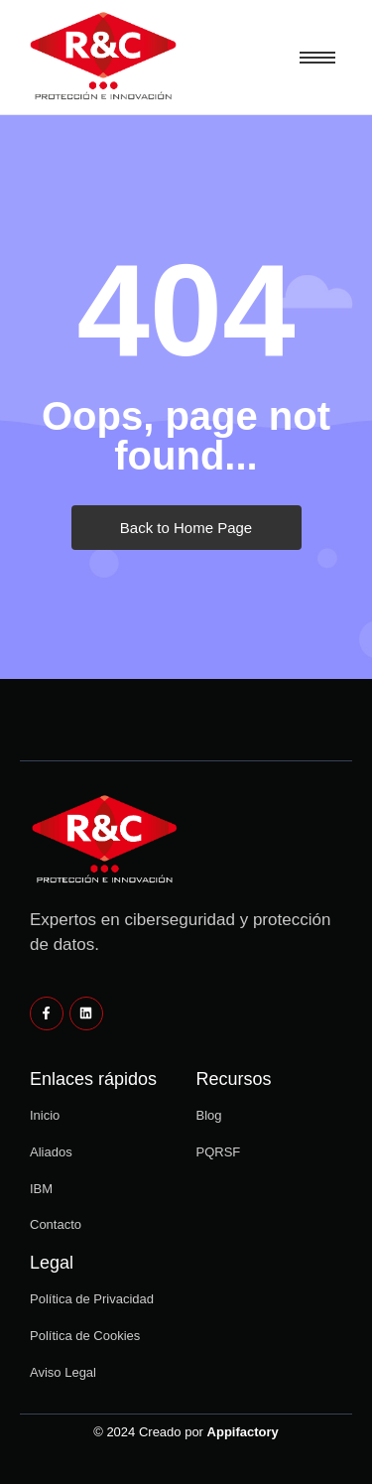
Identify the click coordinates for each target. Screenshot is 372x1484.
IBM (41, 1188)
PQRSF (218, 1152)
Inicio (45, 1115)
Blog (209, 1115)
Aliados (51, 1152)
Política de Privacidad (92, 1298)
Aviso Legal (63, 1372)
